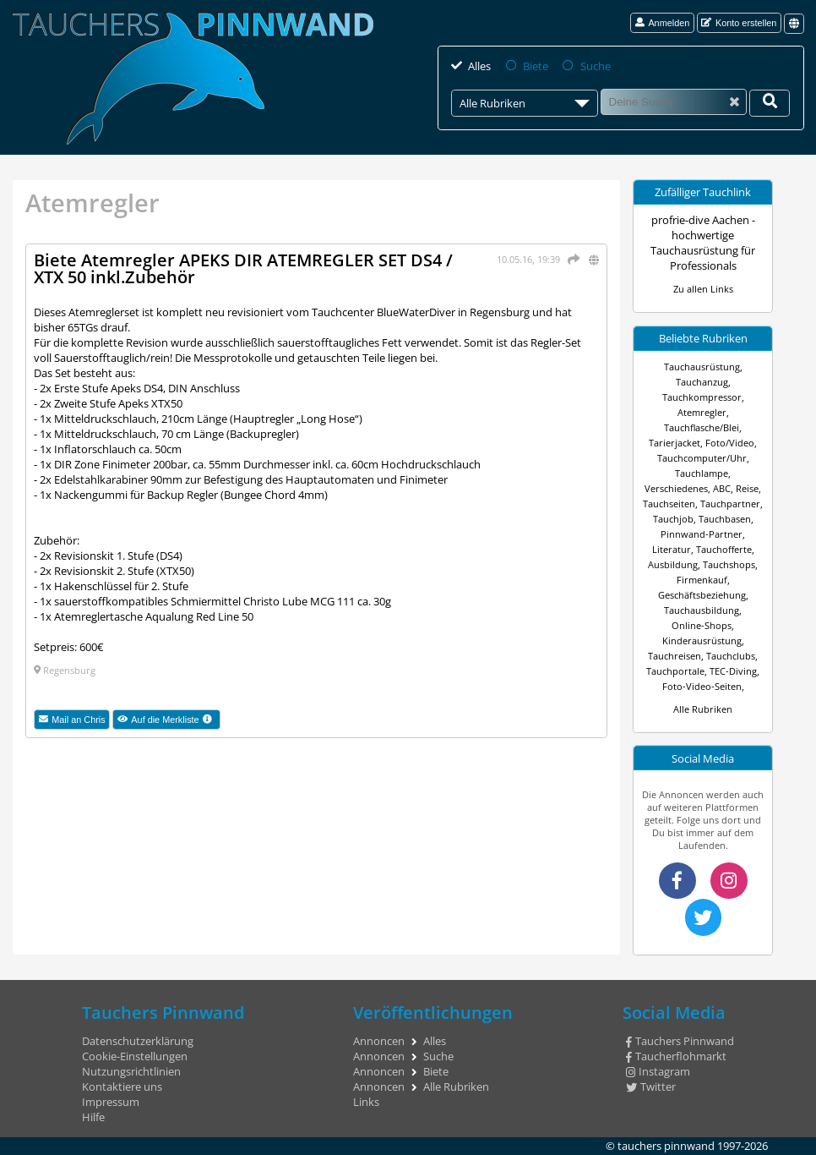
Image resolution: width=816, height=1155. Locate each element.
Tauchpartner (730, 503)
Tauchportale (675, 671)
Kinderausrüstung (702, 640)
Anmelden (662, 23)
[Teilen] (571, 259)
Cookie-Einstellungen (135, 1056)
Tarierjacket (674, 442)
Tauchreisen (674, 655)
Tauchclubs (730, 655)
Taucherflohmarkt (676, 1056)
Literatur (671, 549)
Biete (535, 66)
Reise (747, 488)
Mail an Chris (72, 719)
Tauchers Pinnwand (680, 1040)
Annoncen (379, 1040)
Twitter (651, 1086)
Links (366, 1101)
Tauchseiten (669, 503)
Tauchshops (729, 564)
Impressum (110, 1101)
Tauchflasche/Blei (701, 427)
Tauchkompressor (702, 397)
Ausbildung (673, 564)
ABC (722, 488)
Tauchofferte (724, 549)
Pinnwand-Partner (702, 534)
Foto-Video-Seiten (702, 686)
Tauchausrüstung (702, 366)
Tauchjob (673, 518)
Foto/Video (729, 442)
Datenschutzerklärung (137, 1040)
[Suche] (674, 102)
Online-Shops (702, 625)
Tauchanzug (702, 381)
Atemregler (701, 412)
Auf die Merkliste (168, 720)
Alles (479, 66)
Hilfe (93, 1117)
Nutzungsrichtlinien (131, 1071)
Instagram (658, 1071)
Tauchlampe (701, 473)
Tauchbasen (725, 518)
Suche (595, 66)
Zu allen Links (703, 288)
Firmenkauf (702, 579)
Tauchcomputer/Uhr (702, 458)
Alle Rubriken (702, 709)
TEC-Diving (733, 671)
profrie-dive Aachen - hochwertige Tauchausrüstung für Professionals (702, 242)
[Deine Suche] (769, 103)
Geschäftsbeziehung (702, 594)
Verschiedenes (676, 488)
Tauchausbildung (701, 610)
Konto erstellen (738, 23)
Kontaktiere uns (122, 1086)
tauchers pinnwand (666, 1145)
